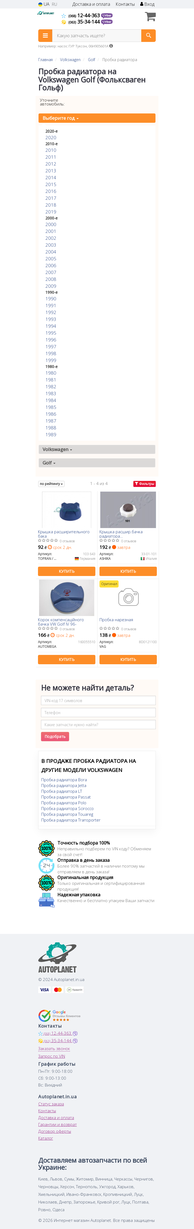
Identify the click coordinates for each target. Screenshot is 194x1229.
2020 (50, 137)
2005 (50, 258)
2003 (50, 245)
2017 (50, 198)
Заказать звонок (54, 1048)
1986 (50, 414)
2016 (50, 191)
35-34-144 (81, 21)
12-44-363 (81, 15)
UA (43, 4)
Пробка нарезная (116, 619)
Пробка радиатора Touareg (67, 814)
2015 (50, 184)
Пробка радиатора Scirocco (67, 808)
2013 (50, 170)
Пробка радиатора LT (61, 791)
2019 (50, 212)
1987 (50, 421)
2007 (50, 272)
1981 (50, 380)
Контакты (125, 4)
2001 (50, 231)
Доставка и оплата (91, 4)
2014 (50, 177)
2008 (50, 279)
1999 (50, 360)
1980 (50, 373)
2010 (50, 150)
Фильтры (144, 483)
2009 (50, 286)
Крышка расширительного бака (64, 533)
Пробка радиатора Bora (64, 779)
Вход (147, 4)
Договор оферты (54, 1131)
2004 (50, 252)
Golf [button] (49, 463)
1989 (50, 434)
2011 (50, 157)
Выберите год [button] (61, 118)
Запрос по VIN (51, 1056)
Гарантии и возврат (57, 1124)
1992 (50, 312)
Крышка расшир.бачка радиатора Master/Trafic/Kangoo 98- (122, 533)
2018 (50, 205)
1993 (50, 319)
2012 (50, 164)
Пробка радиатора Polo (63, 802)
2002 (50, 238)
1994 (50, 326)
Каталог (45, 1138)
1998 (50, 353)
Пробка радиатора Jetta (63, 785)
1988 (50, 427)
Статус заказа (51, 1104)
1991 (50, 305)
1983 (50, 393)
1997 (50, 346)
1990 (50, 298)
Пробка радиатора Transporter (71, 820)
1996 (50, 340)
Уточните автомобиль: (52, 102)
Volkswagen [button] (57, 449)
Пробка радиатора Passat (66, 797)
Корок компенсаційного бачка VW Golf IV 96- (61, 621)
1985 (50, 407)
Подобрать (55, 736)
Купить (67, 571)
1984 (50, 400)
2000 (50, 224)
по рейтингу (51, 483)
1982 (50, 386)
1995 (50, 333)
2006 (50, 265)
